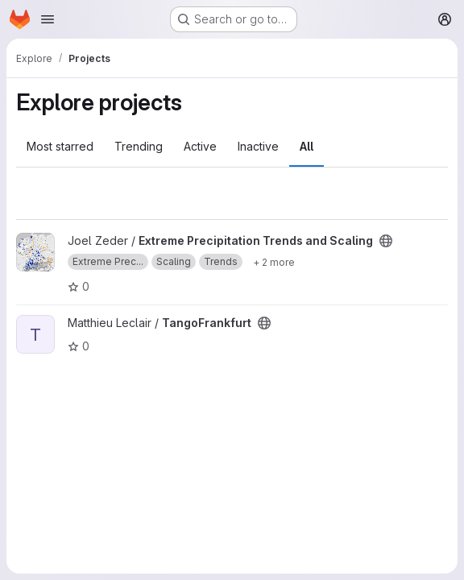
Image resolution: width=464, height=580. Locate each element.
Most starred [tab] (60, 146)
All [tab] (306, 146)
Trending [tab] (138, 146)
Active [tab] (200, 146)
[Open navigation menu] (47, 19)
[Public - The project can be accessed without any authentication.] (385, 240)
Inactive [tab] (258, 146)
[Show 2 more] (274, 261)
